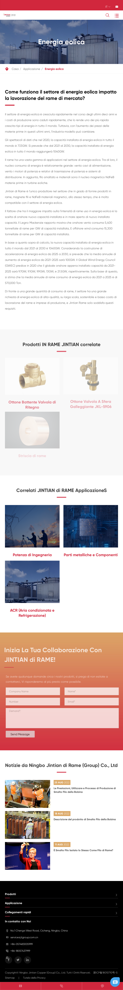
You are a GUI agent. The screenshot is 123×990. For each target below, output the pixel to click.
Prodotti (10, 894)
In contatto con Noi (18, 921)
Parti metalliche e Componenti (91, 554)
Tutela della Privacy (34, 977)
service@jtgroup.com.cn (24, 937)
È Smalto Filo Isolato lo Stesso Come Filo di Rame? (83, 850)
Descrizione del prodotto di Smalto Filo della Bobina (85, 819)
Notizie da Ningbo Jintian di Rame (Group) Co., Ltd (61, 767)
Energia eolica (54, 69)
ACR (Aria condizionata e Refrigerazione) (32, 613)
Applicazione (31, 69)
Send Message (22, 734)
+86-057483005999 (21, 944)
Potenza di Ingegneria (32, 554)
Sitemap (10, 977)
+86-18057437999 (20, 950)
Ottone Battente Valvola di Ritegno (32, 403)
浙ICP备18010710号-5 (105, 972)
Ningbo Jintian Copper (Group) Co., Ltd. (42, 972)
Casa (15, 69)
